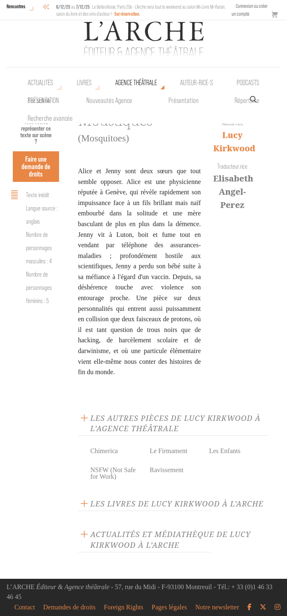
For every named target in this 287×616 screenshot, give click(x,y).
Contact (24, 607)
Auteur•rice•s (196, 83)
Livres (84, 83)
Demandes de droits (69, 607)
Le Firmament (168, 450)
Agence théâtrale (136, 83)
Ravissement (166, 469)
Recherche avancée (50, 118)
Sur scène (39, 100)
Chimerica (104, 450)
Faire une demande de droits (35, 166)
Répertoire (247, 100)
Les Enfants (224, 450)
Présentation (183, 100)
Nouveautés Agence (109, 100)
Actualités (40, 83)
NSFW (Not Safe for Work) (113, 473)
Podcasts (248, 83)
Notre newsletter (217, 607)
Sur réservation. (127, 14)
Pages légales (169, 607)
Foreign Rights (124, 607)
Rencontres (16, 6)
